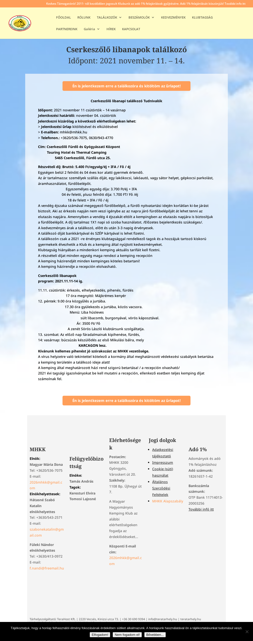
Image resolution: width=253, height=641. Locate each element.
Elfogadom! (100, 635)
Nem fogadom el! (127, 635)
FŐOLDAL (63, 18)
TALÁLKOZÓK (107, 18)
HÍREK (111, 29)
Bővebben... (155, 635)
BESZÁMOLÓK (139, 18)
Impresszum (162, 462)
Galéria (89, 29)
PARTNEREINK (66, 29)
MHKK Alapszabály (167, 501)
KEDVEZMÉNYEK (173, 18)
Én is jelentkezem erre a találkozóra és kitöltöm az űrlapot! (126, 85)
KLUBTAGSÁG (202, 18)
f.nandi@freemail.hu (47, 568)
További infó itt (201, 509)
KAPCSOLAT (131, 29)
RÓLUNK (83, 18)
